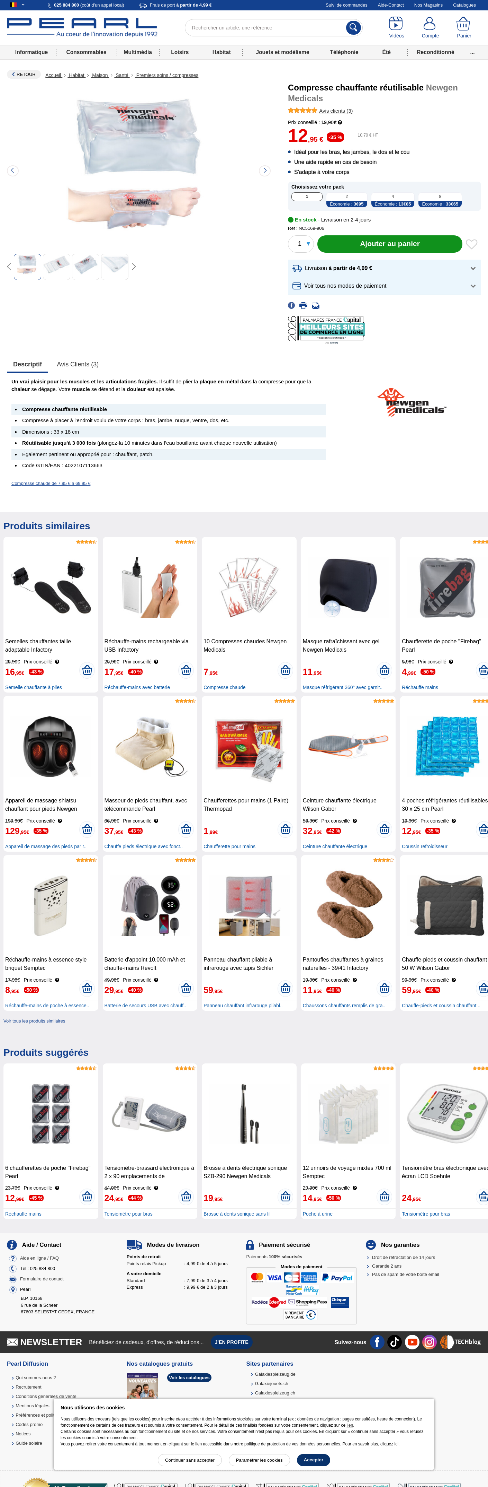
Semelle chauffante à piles (33, 687)
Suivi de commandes (347, 5)
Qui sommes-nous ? (36, 1377)
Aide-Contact (391, 5)
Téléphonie (344, 52)
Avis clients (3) (78, 364)
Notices (23, 1433)
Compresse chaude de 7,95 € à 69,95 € (50, 483)
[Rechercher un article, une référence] (274, 27)
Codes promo (29, 1424)
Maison (100, 75)
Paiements (274, 1256)
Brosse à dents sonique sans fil (237, 1214)
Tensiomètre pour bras (129, 1214)
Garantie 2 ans (386, 1266)
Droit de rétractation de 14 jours (403, 1257)
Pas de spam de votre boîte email (405, 1274)
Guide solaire (29, 1443)
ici (396, 1444)
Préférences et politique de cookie (49, 1415)
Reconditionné (435, 52)
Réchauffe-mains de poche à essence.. (47, 1005)
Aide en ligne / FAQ (39, 1258)
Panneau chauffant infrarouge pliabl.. (243, 1005)
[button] (384, 268)
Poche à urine (318, 1214)
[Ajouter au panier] (389, 244)
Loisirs (180, 52)
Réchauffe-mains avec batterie (137, 687)
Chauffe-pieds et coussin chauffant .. (441, 1005)
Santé (121, 75)
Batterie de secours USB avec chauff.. (145, 1005)
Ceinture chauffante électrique (335, 846)
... (472, 52)
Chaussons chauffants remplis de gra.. (344, 1005)
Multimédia (138, 52)
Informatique (31, 52)
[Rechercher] (353, 28)
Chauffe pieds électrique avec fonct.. (144, 846)
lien (349, 1425)
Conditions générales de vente (46, 1396)
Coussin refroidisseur (425, 846)
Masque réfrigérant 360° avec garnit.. (343, 687)
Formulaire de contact (42, 1279)
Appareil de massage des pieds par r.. (46, 846)
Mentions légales (32, 1405)
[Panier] (464, 28)
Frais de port (181, 5)
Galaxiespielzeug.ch (275, 1392)
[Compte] (430, 28)
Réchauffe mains (420, 687)
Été (386, 52)
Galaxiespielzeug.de (275, 1374)
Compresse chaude (224, 687)
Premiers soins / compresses (167, 75)
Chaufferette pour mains (229, 846)
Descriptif (27, 364)
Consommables (86, 52)
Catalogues (464, 5)
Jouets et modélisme (282, 52)
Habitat (222, 52)
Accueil (53, 75)
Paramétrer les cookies (259, 1460)
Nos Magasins (428, 5)
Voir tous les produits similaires (34, 1021)
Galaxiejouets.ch (271, 1383)
